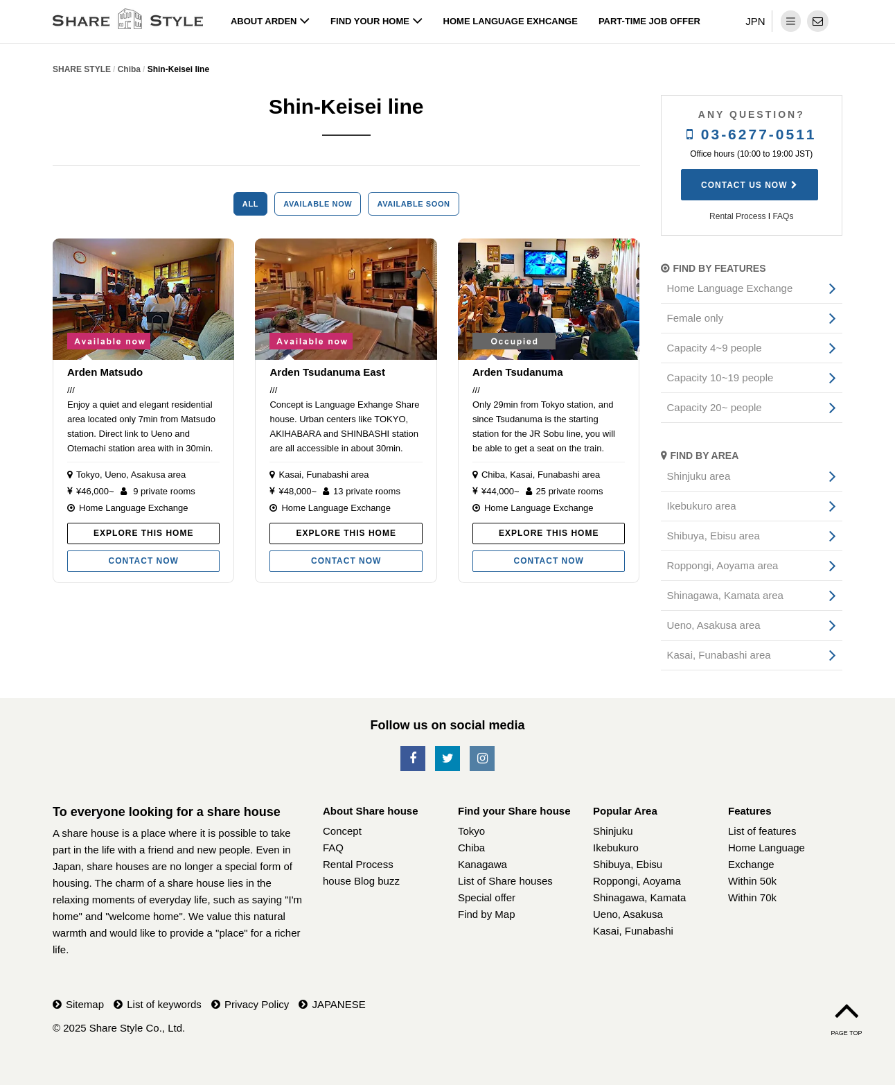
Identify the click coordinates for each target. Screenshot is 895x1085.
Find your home (376, 21)
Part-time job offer (649, 21)
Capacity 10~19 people (720, 377)
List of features (762, 831)
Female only (695, 318)
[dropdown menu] (791, 21)
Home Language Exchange (133, 508)
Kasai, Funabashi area (323, 474)
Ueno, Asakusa (628, 914)
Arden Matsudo (105, 372)
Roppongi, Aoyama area (723, 565)
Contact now (144, 561)
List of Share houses (505, 881)
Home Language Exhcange (510, 21)
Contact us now (744, 185)
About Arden (270, 21)
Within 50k (752, 881)
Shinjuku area (699, 476)
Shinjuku (613, 831)
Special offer (486, 897)
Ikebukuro (616, 847)
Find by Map (486, 914)
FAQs (782, 216)
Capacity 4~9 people (714, 348)
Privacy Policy (256, 1004)
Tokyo (88, 474)
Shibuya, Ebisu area (713, 535)
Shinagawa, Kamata (639, 897)
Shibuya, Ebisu (627, 864)
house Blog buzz (361, 881)
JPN (755, 21)
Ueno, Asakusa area (145, 474)
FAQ (333, 847)
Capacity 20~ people (714, 407)
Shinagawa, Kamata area (725, 595)
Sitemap (85, 1004)
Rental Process (737, 216)
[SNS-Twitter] (447, 759)
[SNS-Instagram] (482, 759)
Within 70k (752, 897)
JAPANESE (338, 1004)
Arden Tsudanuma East (326, 372)
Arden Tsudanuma (517, 372)
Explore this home (143, 533)
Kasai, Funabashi (633, 931)
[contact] (817, 21)
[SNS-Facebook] (412, 759)
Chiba (493, 474)
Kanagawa (482, 864)
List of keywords (164, 1004)
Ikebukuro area (701, 506)
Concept (342, 831)
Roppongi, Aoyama (637, 881)
